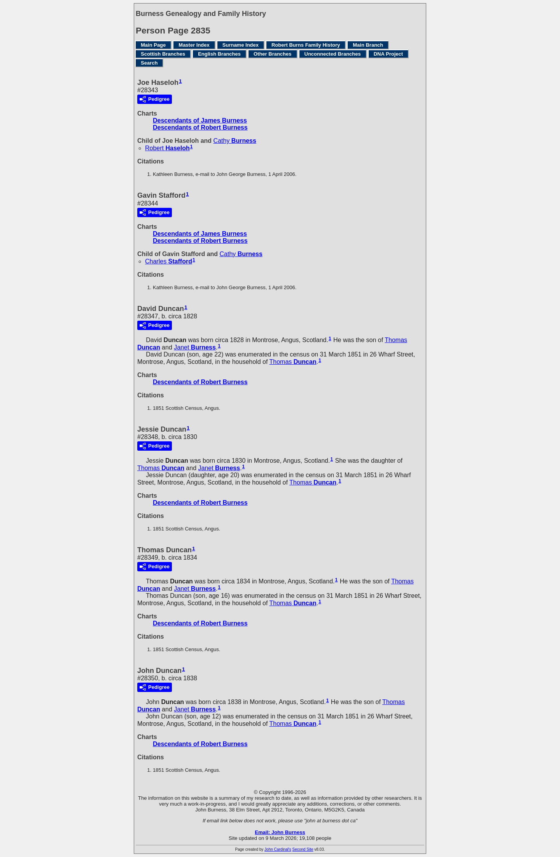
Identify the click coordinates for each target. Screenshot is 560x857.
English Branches (219, 54)
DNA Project (388, 54)
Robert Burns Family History (305, 45)
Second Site (302, 849)
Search (149, 63)
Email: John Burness (280, 832)
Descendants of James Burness (200, 120)
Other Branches (273, 54)
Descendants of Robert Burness (200, 127)
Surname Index (240, 45)
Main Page (153, 45)
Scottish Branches (163, 54)
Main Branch (368, 45)
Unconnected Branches (332, 54)
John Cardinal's (277, 849)
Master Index (193, 45)
